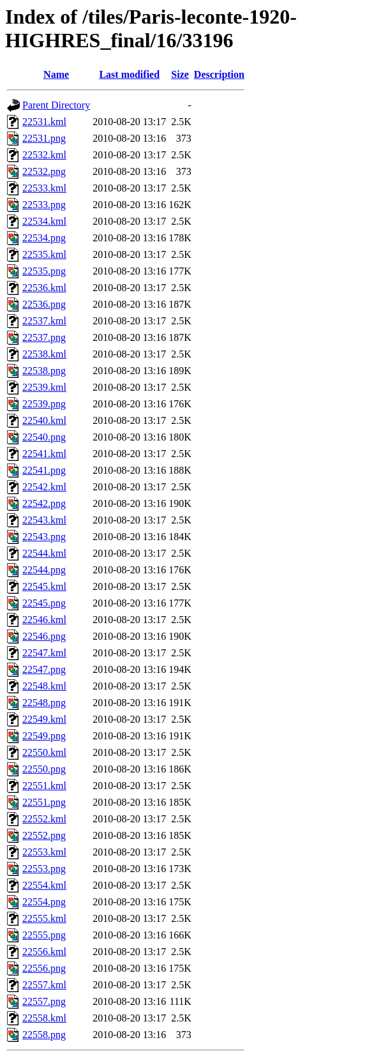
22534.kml (44, 221)
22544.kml (44, 553)
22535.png (44, 271)
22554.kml (44, 885)
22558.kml (44, 1018)
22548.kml (44, 686)
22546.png (44, 636)
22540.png (44, 437)
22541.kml (44, 453)
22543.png (44, 536)
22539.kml (44, 387)
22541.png (44, 470)
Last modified (129, 74)
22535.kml (44, 254)
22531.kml (44, 121)
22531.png (44, 138)
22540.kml (44, 420)
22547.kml (44, 652)
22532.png (44, 171)
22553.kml (44, 852)
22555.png (44, 935)
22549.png (44, 735)
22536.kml (44, 287)
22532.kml (44, 154)
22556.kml (44, 951)
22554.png (44, 901)
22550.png (44, 769)
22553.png (44, 868)
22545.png (44, 603)
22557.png (44, 1001)
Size (180, 74)
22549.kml (44, 719)
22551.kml (44, 785)
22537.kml (44, 320)
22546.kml (44, 619)
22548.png (44, 702)
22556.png (44, 968)
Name (56, 74)
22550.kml (44, 752)
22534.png (44, 237)
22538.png (44, 370)
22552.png (44, 835)
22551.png (44, 802)
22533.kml (44, 188)
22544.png (44, 569)
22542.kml (44, 486)
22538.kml (44, 354)
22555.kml (44, 918)
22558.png (44, 1034)
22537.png (44, 337)
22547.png (44, 669)
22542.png (44, 503)
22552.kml (44, 818)
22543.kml (44, 520)
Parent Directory (56, 105)
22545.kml (44, 586)
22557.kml (44, 984)
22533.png (44, 204)
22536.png (44, 304)
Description (219, 74)
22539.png (44, 403)
